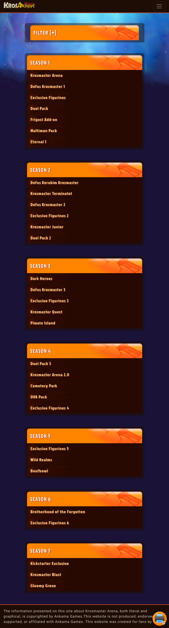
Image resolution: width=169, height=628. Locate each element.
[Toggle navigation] (159, 6)
